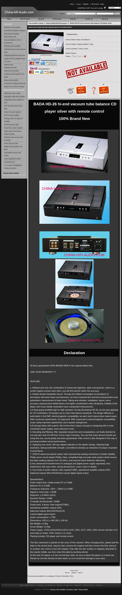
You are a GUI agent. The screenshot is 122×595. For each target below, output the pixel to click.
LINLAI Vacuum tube (11, 143)
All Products (57, 19)
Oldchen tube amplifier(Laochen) (10, 66)
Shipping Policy (89, 585)
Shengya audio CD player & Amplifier (13, 120)
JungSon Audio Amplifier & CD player (14, 75)
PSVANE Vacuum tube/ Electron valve (15, 50)
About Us (99, 585)
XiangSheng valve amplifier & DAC (14, 101)
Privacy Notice (83, 589)
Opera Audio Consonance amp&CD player (12, 132)
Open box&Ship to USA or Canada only (13, 41)
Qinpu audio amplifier (11, 80)
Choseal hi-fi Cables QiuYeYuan (15, 83)
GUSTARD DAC (9, 162)
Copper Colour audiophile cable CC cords (14, 60)
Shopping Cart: (84, 8)
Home (72, 4)
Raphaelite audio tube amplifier (14, 96)
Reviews (73, 19)
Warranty (105, 19)
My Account (95, 4)
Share (102, 4)
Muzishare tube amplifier (12, 46)
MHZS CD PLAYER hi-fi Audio (14, 87)
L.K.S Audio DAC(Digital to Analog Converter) (13, 167)
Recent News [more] (11, 173)
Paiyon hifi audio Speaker (12, 112)
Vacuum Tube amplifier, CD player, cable (63, 589)
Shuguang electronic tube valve (14, 55)
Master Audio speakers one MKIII (13, 148)
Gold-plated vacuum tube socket (12, 154)
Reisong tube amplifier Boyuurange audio (11, 35)
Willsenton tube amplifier (12, 27)
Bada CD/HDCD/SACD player (56, 23)
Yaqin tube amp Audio (11, 71)
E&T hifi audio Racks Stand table (13, 107)
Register (86, 4)
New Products (25, 19)
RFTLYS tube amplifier (11, 115)
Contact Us (89, 19)
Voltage (68, 56)
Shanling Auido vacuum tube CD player (13, 138)
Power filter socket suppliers (13, 128)
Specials (41, 19)
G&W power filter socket (12, 93)
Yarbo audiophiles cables (12, 159)
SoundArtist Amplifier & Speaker (15, 30)
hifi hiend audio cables (11, 125)
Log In (79, 4)
